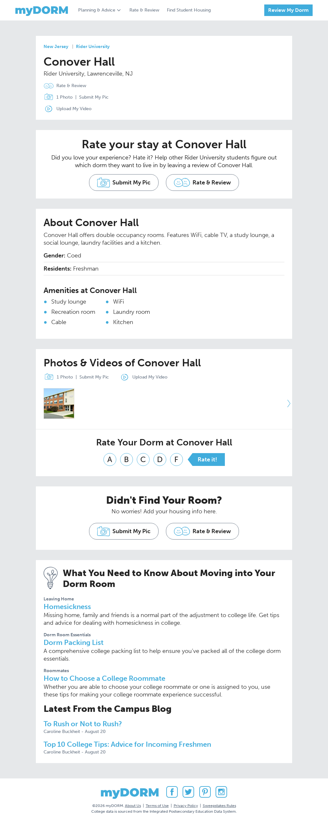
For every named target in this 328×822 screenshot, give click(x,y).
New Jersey (56, 46)
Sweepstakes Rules (219, 805)
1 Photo (57, 97)
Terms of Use (157, 805)
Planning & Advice (96, 10)
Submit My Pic (94, 97)
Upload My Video (74, 108)
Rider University (93, 46)
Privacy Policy (186, 805)
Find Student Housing (189, 10)
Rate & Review (144, 10)
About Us (133, 805)
